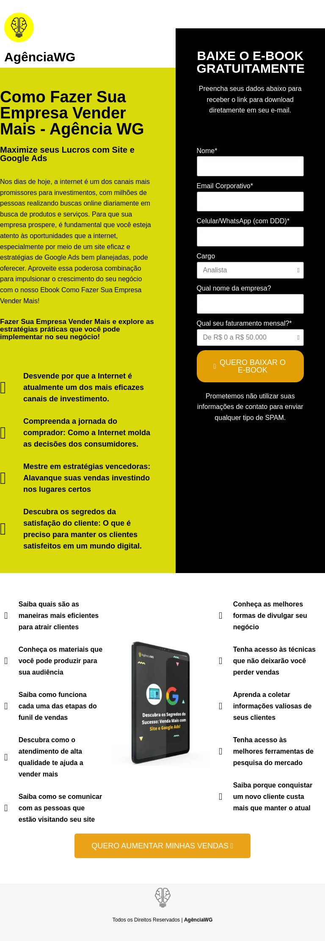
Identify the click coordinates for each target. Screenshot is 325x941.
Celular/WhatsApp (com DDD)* (243, 221)
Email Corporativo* (225, 185)
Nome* (207, 150)
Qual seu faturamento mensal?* (244, 323)
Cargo (206, 256)
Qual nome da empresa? (234, 288)
